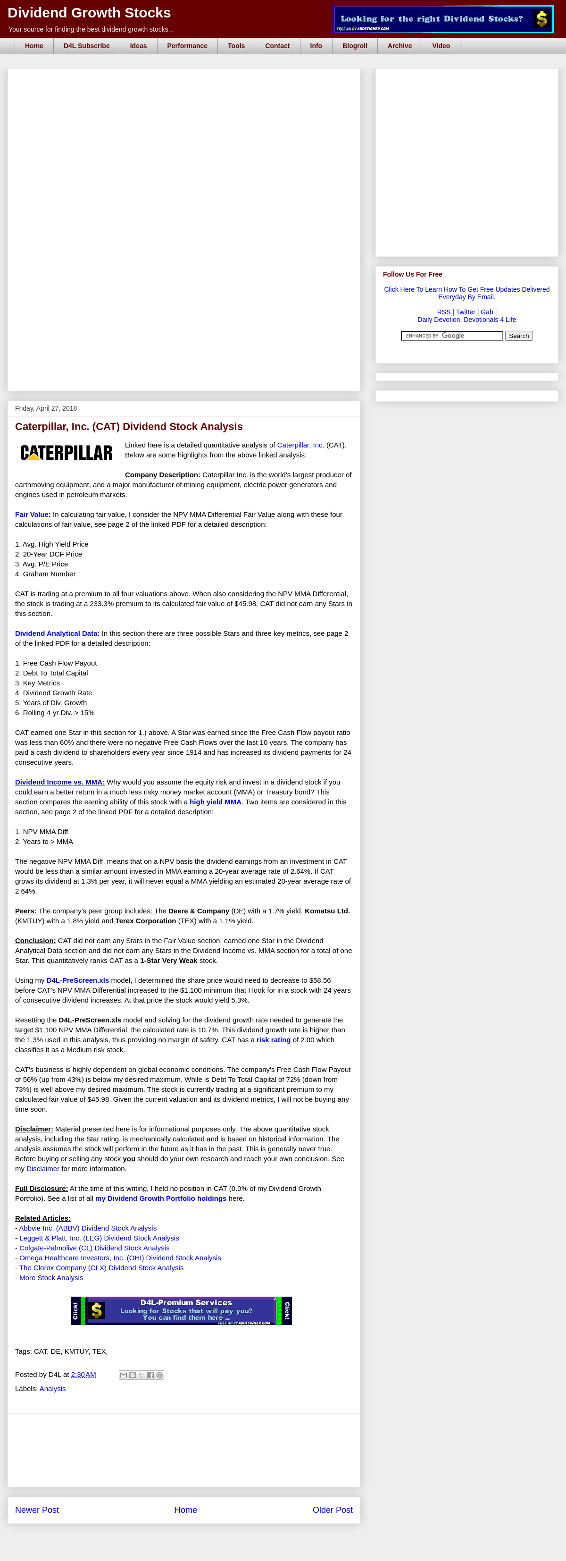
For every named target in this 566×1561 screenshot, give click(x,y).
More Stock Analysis (51, 1278)
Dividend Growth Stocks (89, 12)
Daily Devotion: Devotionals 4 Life (466, 319)
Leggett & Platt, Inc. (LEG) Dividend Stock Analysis (99, 1238)
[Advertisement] (184, 318)
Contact (277, 46)
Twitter (465, 312)
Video (441, 46)
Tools (236, 46)
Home (34, 46)
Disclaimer (42, 1168)
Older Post (333, 1510)
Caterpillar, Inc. (301, 445)
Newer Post (37, 1510)
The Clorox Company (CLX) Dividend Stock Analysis (101, 1268)
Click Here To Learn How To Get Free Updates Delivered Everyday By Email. (466, 293)
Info (316, 46)
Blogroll (354, 46)
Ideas (138, 46)
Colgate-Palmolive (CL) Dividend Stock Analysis (94, 1248)
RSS (444, 312)
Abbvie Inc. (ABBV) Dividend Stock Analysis (88, 1228)
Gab (487, 312)
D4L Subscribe (87, 46)
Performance (187, 46)
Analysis (53, 1388)
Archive (400, 46)
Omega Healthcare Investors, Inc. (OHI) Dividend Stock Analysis (120, 1258)
